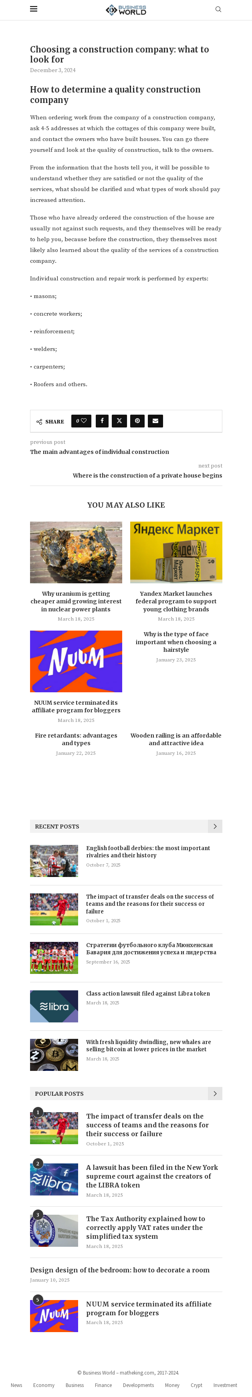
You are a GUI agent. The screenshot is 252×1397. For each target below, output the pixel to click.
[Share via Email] (155, 421)
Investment (225, 1388)
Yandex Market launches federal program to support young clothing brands (176, 601)
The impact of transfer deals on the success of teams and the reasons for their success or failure (150, 904)
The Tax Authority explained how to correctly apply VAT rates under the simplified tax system (147, 1230)
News (16, 1388)
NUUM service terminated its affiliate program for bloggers (76, 706)
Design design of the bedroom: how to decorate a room (122, 1273)
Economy (43, 1388)
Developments (138, 1388)
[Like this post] (84, 421)
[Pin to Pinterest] (137, 421)
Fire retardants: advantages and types (76, 739)
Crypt (196, 1388)
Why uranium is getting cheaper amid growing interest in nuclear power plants (76, 601)
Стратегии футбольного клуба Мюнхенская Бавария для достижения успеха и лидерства (151, 949)
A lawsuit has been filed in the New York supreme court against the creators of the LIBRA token (154, 1178)
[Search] (218, 10)
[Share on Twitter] (119, 421)
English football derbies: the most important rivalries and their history (148, 852)
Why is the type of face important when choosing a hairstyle (176, 642)
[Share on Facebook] (102, 421)
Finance (103, 1388)
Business (75, 1388)
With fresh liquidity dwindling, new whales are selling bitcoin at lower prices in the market (148, 1046)
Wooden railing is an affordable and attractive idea (176, 739)
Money (172, 1388)
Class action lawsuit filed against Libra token (148, 993)
